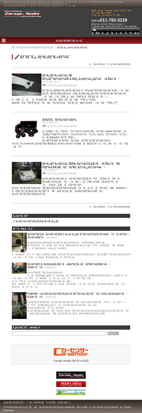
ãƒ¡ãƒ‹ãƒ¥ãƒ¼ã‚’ (71, 40)
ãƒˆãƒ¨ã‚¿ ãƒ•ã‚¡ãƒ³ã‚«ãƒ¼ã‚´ (72, 47)
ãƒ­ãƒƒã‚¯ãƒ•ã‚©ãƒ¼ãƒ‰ (59, 119)
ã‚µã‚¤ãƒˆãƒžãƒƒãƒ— (15, 402)
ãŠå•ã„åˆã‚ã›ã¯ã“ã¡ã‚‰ (116, 32)
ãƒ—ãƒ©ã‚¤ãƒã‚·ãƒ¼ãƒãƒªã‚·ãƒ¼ (48, 402)
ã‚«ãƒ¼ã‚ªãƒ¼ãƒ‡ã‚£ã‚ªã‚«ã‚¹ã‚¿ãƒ (36, 47)
